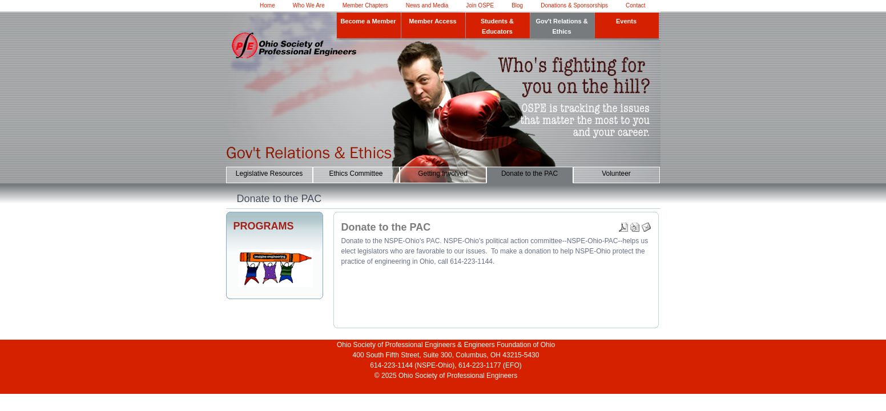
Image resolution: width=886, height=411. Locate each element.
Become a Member (368, 21)
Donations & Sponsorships (574, 5)
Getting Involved (443, 174)
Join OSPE (480, 5)
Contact (635, 5)
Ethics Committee (355, 174)
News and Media (427, 5)
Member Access (432, 21)
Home (267, 5)
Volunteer (616, 174)
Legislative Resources (269, 174)
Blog (517, 5)
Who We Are (309, 5)
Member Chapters (365, 5)
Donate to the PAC (529, 174)
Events (626, 21)
